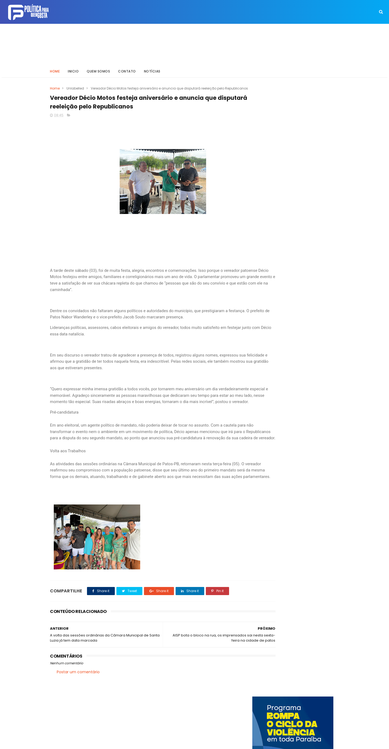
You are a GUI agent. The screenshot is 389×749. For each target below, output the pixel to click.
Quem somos (98, 69)
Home (55, 69)
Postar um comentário (78, 696)
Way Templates (123, 742)
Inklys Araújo (175, 742)
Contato (127, 69)
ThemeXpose (80, 742)
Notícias (152, 69)
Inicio (73, 69)
